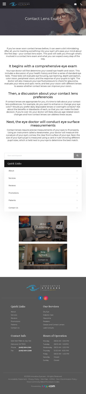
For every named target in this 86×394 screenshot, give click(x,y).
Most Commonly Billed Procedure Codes (43, 382)
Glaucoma (47, 318)
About (11, 171)
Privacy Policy (33, 379)
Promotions (14, 193)
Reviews (12, 186)
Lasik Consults (48, 328)
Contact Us (13, 208)
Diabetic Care (48, 315)
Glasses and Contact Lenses (53, 325)
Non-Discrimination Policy (66, 379)
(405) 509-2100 (25, 347)
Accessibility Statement (17, 379)
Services (12, 178)
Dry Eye (46, 312)
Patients (12, 200)
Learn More (43, 232)
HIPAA (52, 379)
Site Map (44, 379)
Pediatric (46, 321)
